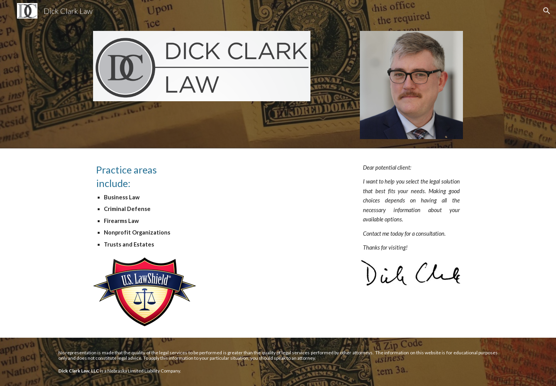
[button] (546, 11)
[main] (144, 206)
